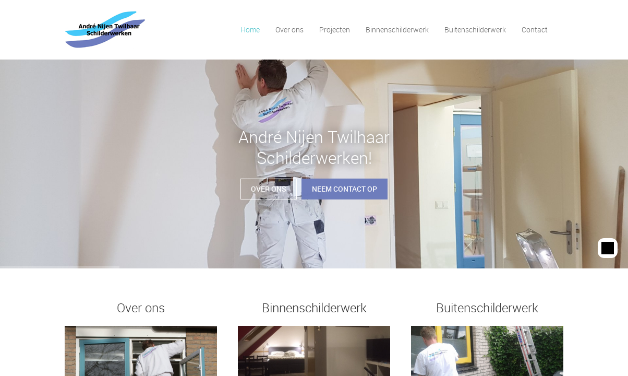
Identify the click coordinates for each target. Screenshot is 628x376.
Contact (535, 29)
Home (250, 29)
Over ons (289, 29)
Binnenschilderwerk (397, 29)
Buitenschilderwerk (475, 29)
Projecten (334, 29)
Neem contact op (344, 185)
